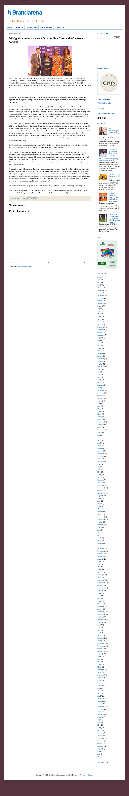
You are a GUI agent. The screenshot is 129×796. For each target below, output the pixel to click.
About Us (19, 27)
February (100, 290)
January (99, 293)
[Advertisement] (108, 53)
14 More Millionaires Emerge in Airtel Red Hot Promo (113, 196)
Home (9, 27)
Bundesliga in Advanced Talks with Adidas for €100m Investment (114, 217)
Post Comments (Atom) (24, 267)
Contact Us (60, 27)
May (98, 282)
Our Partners (31, 27)
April (99, 285)
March (99, 287)
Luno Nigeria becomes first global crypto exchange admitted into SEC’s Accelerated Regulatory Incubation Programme (108, 155)
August (99, 306)
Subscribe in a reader (104, 103)
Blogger (90, 775)
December (100, 295)
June (98, 280)
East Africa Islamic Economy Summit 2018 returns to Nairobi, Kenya (114, 132)
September (100, 303)
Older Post (87, 263)
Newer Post (13, 263)
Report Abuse (102, 763)
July (98, 277)
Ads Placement (46, 27)
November (100, 298)
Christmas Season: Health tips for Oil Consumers (114, 176)
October (99, 301)
